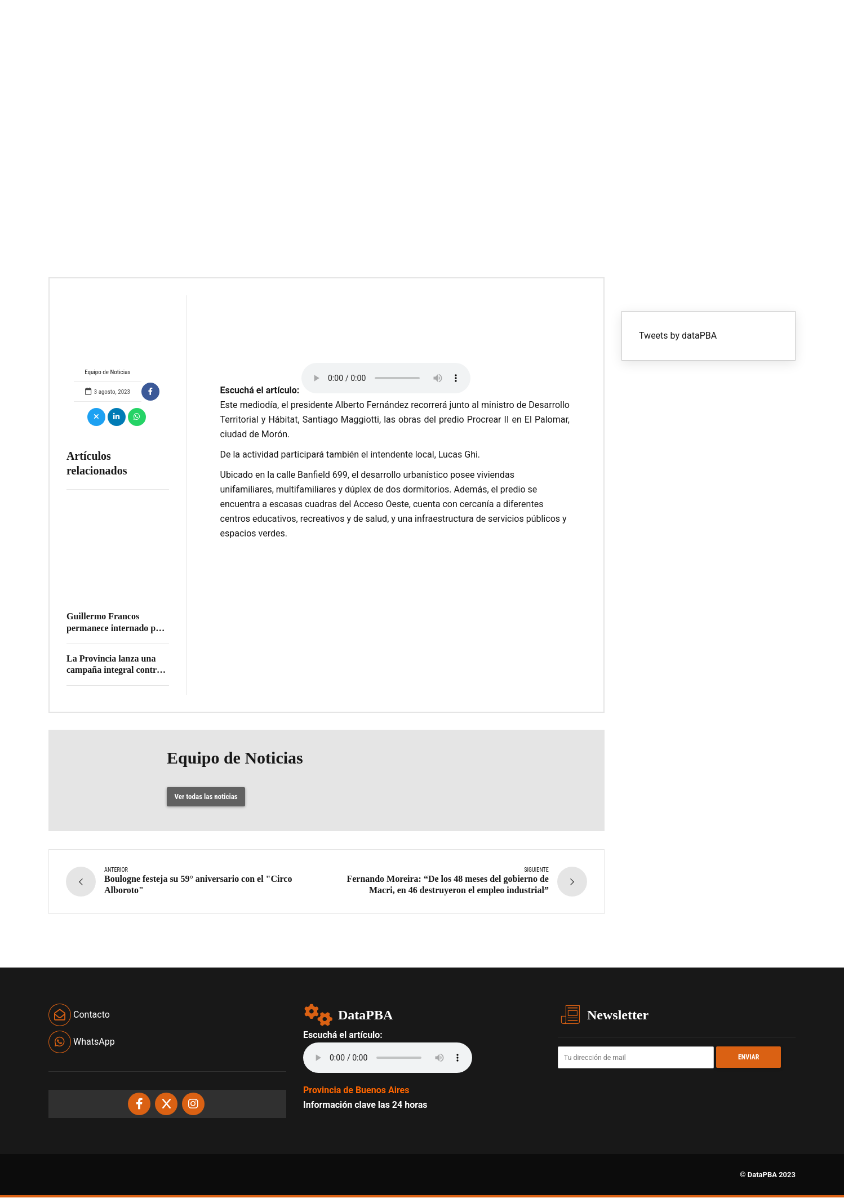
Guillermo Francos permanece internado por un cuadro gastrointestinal (116, 628)
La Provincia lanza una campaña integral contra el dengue (113, 670)
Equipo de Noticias (107, 335)
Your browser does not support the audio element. (385, 378)
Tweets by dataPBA (678, 335)
